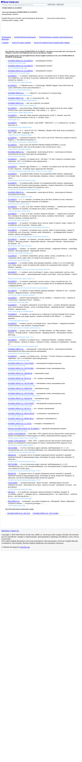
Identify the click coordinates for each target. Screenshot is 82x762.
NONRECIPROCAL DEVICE (19, 378)
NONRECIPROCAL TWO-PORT (21, 363)
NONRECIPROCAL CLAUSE (20, 423)
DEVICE (11, 492)
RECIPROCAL (14, 501)
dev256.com (25, 547)
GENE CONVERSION (17, 434)
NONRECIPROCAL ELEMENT (20, 61)
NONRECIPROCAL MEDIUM (20, 373)
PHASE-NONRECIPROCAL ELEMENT (24, 428)
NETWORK (12, 448)
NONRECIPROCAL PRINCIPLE (21, 418)
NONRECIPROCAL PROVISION (21, 413)
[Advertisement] (29, 29)
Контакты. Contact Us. (10, 531)
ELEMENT (12, 76)
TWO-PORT (13, 483)
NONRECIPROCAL (16, 93)
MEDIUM (12, 455)
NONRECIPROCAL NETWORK (21, 368)
